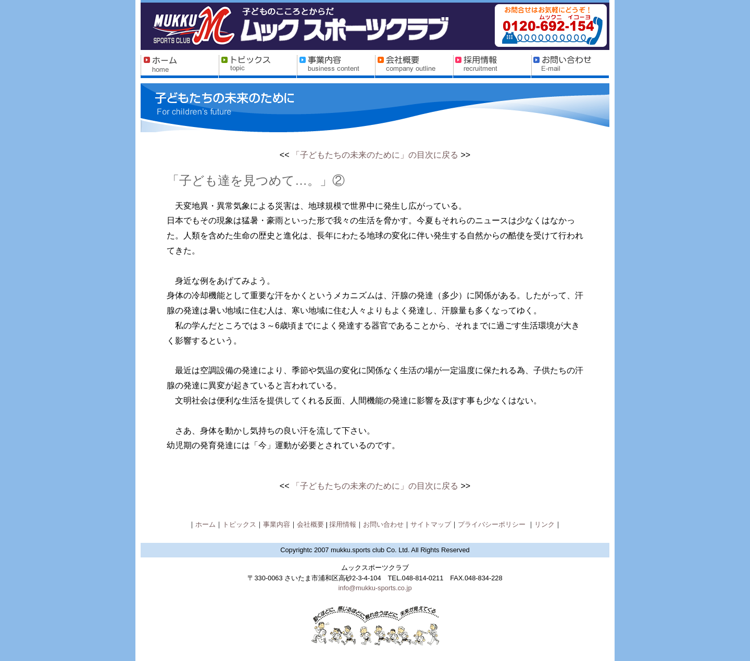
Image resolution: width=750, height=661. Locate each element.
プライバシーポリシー (493, 524)
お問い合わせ (383, 524)
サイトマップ (430, 524)
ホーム (205, 524)
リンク (544, 524)
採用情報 (342, 524)
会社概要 (311, 524)
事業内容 (276, 524)
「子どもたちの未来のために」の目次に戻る (375, 154)
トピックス (239, 524)
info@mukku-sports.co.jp (374, 588)
